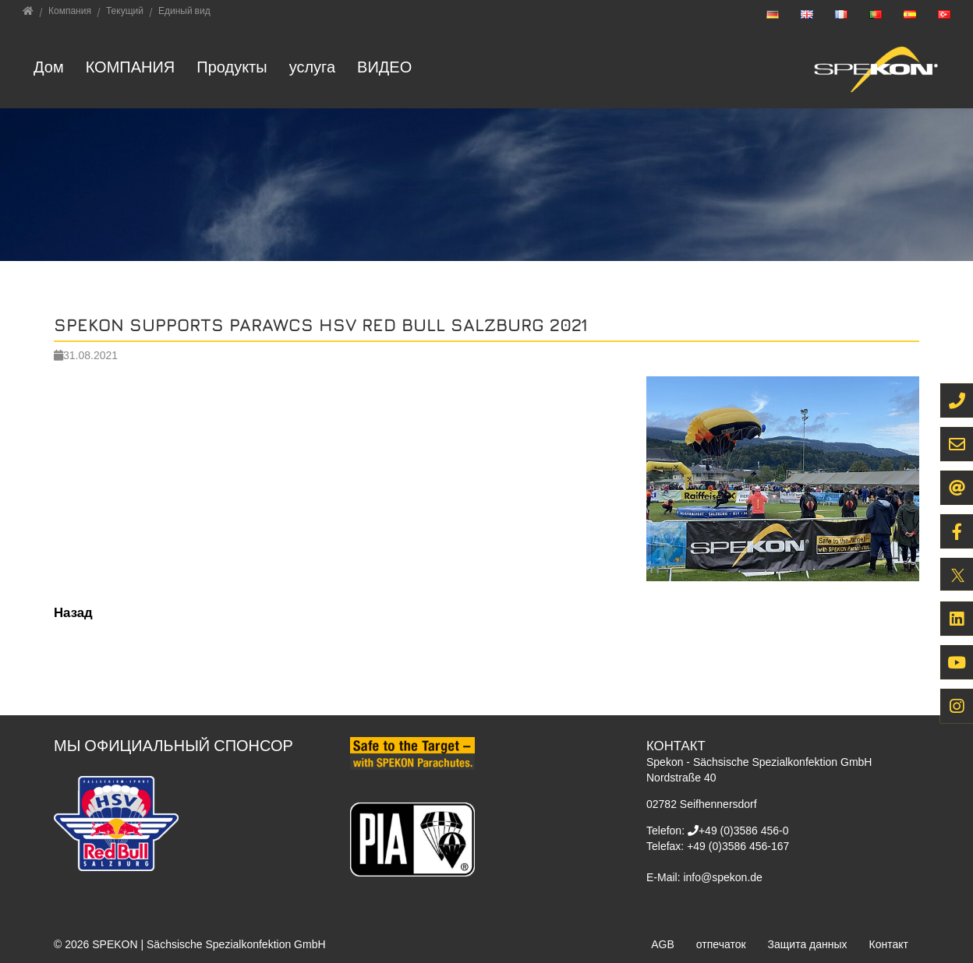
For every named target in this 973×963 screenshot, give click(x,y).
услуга (312, 67)
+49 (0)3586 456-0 (744, 830)
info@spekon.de (722, 877)
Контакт (888, 944)
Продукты (231, 67)
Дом (49, 67)
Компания (130, 67)
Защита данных (807, 944)
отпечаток (721, 944)
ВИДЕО (384, 67)
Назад (73, 612)
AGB (662, 944)
